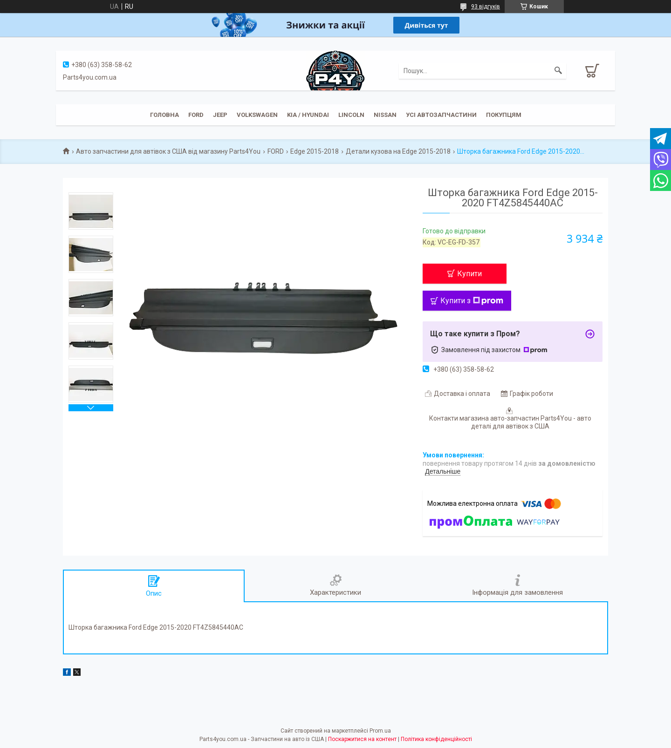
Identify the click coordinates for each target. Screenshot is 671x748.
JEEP (220, 114)
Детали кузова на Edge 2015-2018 (398, 151)
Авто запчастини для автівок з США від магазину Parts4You (168, 151)
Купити (469, 273)
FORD (275, 151)
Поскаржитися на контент (362, 739)
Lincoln (351, 114)
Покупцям (503, 114)
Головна (164, 114)
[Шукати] (558, 70)
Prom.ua (380, 731)
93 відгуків (485, 6)
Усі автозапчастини (441, 114)
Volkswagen (257, 114)
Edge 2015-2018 (314, 151)
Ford (196, 114)
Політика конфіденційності (436, 739)
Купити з (471, 300)
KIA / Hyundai (308, 114)
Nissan (385, 114)
